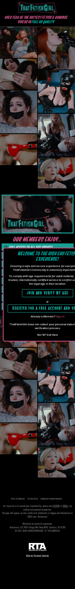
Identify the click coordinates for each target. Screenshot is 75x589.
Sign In (60, 316)
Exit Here (52, 334)
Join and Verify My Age (47, 292)
